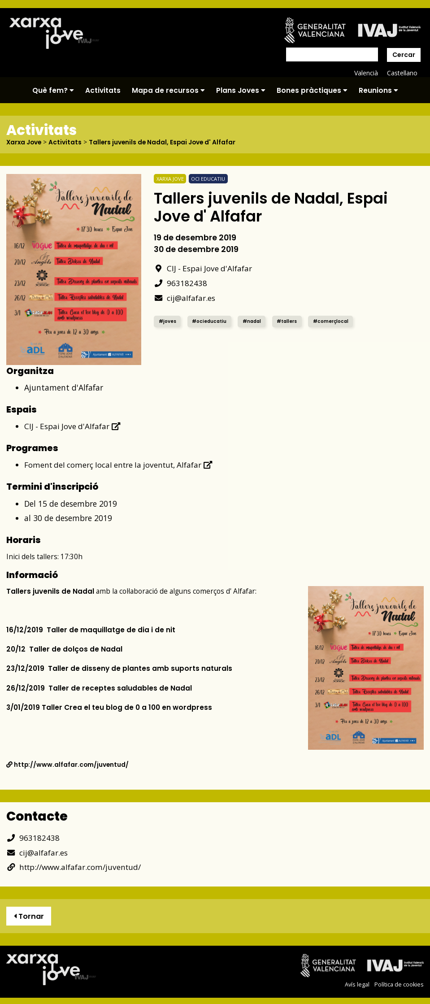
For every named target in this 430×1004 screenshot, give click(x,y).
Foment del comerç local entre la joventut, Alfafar (122, 464)
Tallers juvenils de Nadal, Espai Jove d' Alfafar (165, 142)
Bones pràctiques (312, 90)
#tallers (293, 320)
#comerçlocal (339, 320)
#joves (168, 320)
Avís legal (357, 984)
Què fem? (53, 90)
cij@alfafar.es (184, 297)
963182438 (180, 282)
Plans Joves (240, 90)
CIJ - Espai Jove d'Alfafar (204, 267)
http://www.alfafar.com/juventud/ (68, 764)
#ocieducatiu (211, 320)
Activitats (103, 90)
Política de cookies (399, 984)
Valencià (365, 73)
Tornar (29, 916)
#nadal (256, 320)
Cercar (403, 54)
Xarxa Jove (24, 142)
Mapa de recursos (168, 90)
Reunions (378, 90)
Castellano (402, 73)
